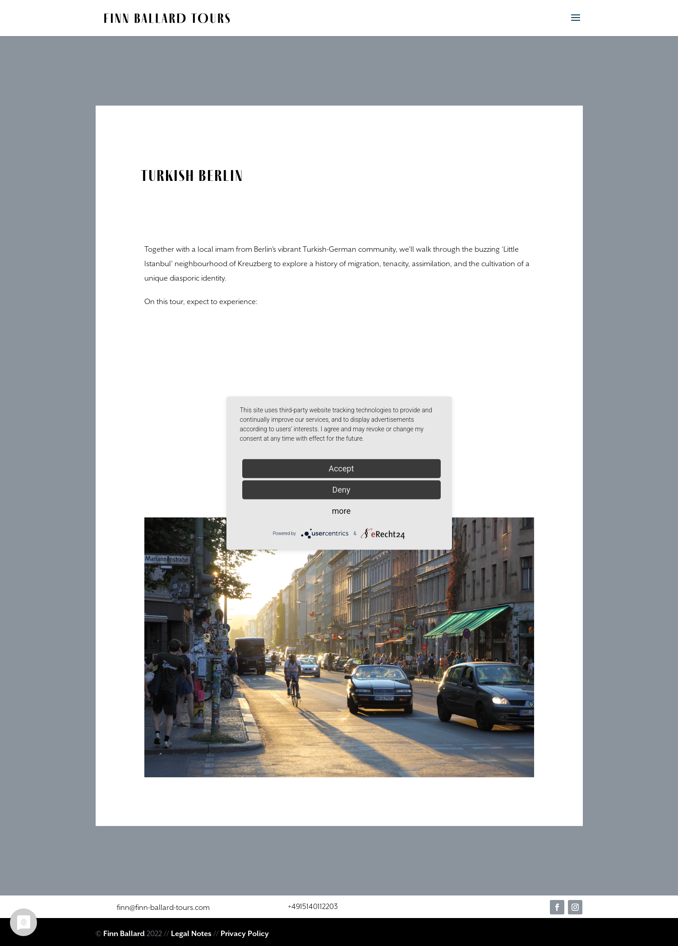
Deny (341, 489)
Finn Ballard (124, 934)
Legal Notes (191, 934)
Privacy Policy (245, 934)
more (341, 510)
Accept (341, 468)
